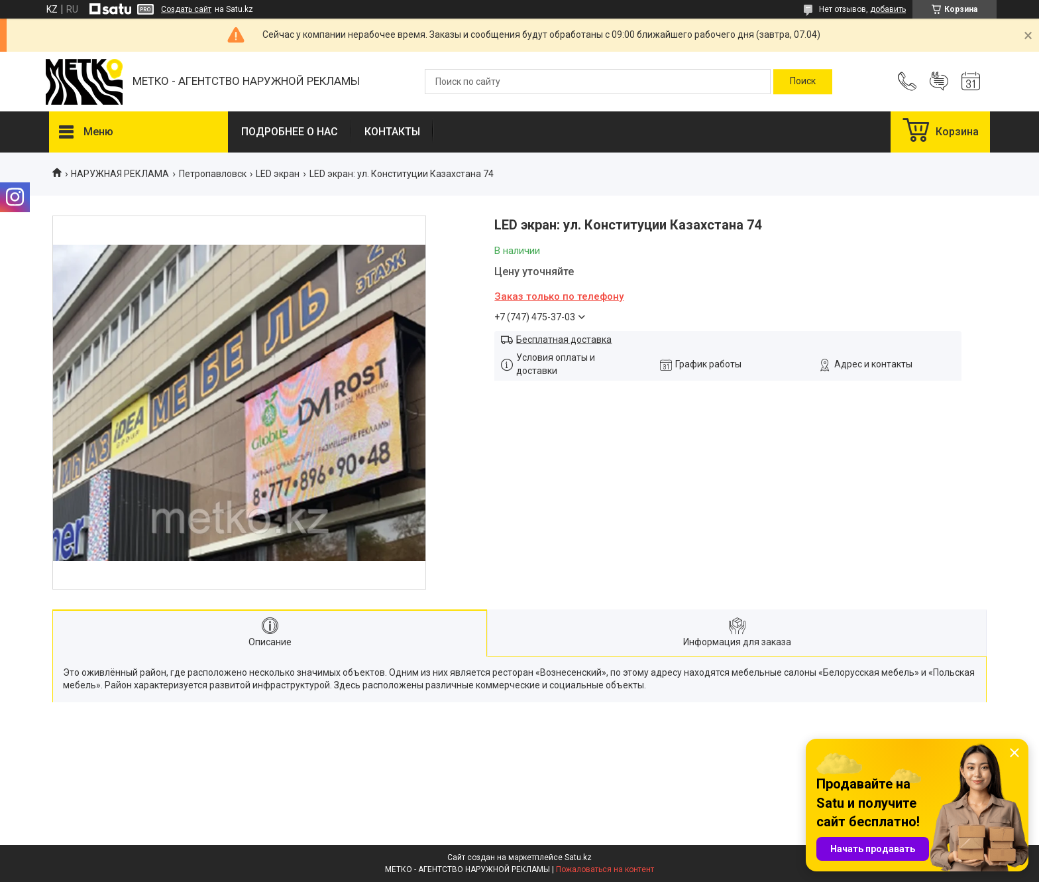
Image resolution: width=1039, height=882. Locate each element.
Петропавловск (212, 173)
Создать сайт (186, 9)
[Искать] (802, 81)
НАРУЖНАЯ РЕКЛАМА (120, 173)
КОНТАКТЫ (392, 131)
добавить (888, 9)
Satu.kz (578, 857)
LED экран (278, 173)
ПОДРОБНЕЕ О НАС (289, 131)
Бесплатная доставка (564, 339)
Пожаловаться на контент (605, 869)
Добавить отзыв (939, 81)
